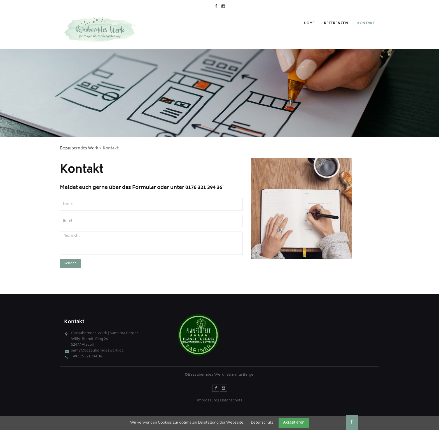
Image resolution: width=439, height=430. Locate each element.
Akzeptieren (293, 423)
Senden (70, 264)
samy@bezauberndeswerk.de (97, 351)
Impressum (207, 400)
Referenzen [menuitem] (336, 23)
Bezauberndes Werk (79, 148)
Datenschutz (231, 400)
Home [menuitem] (309, 23)
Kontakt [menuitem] (366, 23)
